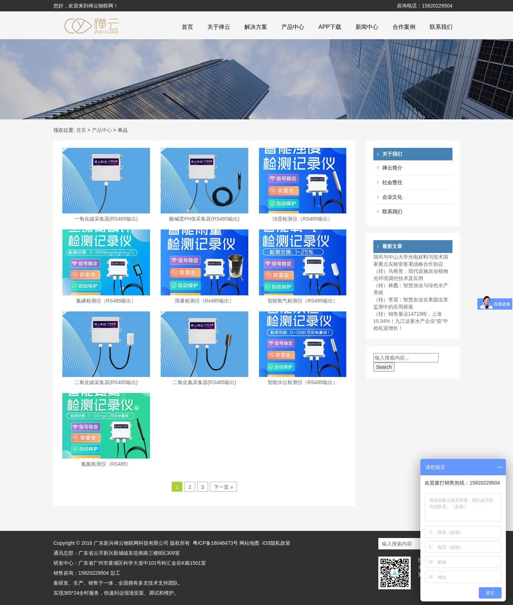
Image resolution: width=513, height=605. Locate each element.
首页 (187, 27)
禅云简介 (392, 168)
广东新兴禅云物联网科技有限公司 (131, 543)
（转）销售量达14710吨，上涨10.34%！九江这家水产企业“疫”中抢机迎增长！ (411, 321)
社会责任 (392, 182)
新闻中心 (367, 27)
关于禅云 (218, 27)
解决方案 (255, 27)
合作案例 (404, 27)
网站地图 (249, 543)
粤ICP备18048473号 (216, 543)
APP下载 (329, 27)
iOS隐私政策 (276, 543)
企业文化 (392, 197)
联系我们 (441, 27)
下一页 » (223, 487)
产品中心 (292, 27)
